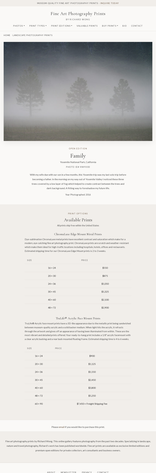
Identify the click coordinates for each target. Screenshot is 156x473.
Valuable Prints (87, 26)
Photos (18, 26)
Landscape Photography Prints (33, 35)
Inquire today (109, 3)
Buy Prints (109, 26)
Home (7, 35)
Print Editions (61, 26)
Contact (137, 26)
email (61, 426)
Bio (124, 26)
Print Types (37, 26)
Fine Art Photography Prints (78, 13)
